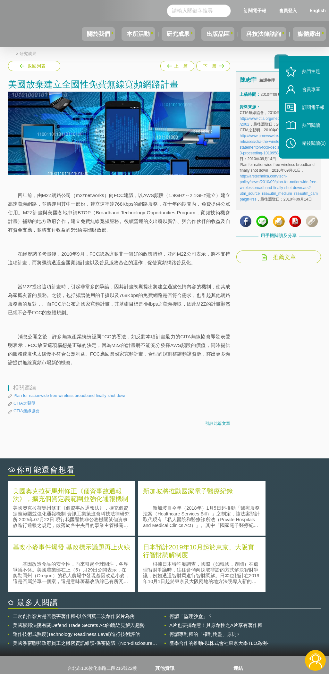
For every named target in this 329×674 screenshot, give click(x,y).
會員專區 (307, 99)
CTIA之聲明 (24, 403)
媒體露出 (307, 34)
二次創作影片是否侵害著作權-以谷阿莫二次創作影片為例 (74, 559)
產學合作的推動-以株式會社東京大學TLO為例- (218, 586)
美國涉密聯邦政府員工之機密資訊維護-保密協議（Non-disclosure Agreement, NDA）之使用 (82, 586)
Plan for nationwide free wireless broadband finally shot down (70, 395)
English (318, 10)
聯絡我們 (168, 638)
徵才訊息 (168, 629)
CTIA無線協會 (26, 410)
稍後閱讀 (310, 152)
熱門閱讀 (307, 134)
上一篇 (177, 65)
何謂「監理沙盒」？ (191, 559)
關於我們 (83, 34)
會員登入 (288, 10)
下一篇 (212, 65)
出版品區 (211, 34)
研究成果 (168, 34)
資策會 (244, 620)
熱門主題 (307, 81)
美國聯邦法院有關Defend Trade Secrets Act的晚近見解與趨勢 (79, 568)
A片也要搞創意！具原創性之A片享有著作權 (215, 568)
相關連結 (276, 620)
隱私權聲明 (170, 620)
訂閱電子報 (255, 10)
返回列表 (37, 66)
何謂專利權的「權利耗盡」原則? (204, 577)
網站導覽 (168, 647)
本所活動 (125, 34)
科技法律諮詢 (259, 34)
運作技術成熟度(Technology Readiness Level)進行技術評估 (76, 577)
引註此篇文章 (217, 423)
